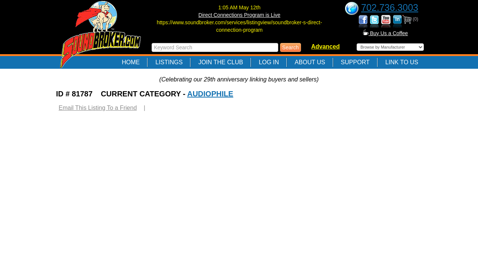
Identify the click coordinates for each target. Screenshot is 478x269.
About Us (310, 62)
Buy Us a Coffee (385, 33)
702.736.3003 (389, 7)
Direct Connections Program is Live (239, 15)
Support (355, 62)
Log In (269, 62)
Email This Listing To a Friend (98, 108)
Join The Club (220, 62)
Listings (169, 62)
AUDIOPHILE (210, 94)
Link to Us (401, 62)
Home (131, 62)
